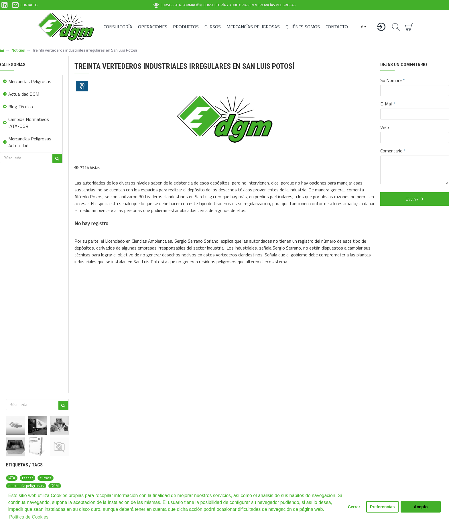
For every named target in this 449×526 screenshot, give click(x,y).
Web (384, 127)
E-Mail (386, 103)
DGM (55, 485)
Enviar (412, 199)
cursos (45, 478)
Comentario (391, 150)
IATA (11, 478)
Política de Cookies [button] (28, 517)
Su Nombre (391, 80)
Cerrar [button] (354, 507)
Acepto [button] (421, 507)
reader (27, 478)
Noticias (18, 50)
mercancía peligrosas (26, 485)
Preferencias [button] (382, 507)
